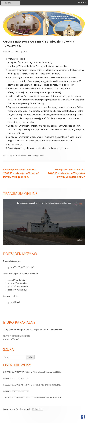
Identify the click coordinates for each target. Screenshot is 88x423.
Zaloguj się (38, 409)
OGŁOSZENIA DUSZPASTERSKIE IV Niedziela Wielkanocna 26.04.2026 (32, 397)
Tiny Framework (23, 409)
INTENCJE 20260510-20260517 (16, 378)
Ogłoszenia (39, 155)
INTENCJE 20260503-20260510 (16, 391)
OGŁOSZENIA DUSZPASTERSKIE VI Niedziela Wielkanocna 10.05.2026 (32, 372)
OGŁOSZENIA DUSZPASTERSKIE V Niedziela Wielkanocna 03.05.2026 (32, 385)
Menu (83, 2)
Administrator (8, 51)
